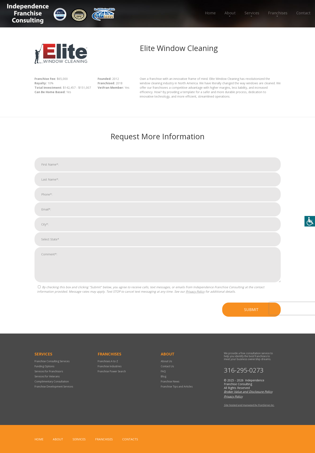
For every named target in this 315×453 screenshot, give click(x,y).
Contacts (130, 439)
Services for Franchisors (49, 371)
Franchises (277, 12)
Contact (303, 12)
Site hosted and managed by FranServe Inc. (249, 405)
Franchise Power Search (112, 371)
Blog (163, 376)
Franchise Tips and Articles (177, 386)
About (230, 12)
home (39, 439)
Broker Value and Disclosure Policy (248, 392)
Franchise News (170, 381)
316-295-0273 (243, 370)
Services (252, 12)
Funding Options (44, 366)
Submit (251, 311)
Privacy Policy (195, 293)
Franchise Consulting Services (52, 361)
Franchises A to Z (108, 361)
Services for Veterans (47, 376)
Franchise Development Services (54, 386)
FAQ (163, 371)
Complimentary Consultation (52, 381)
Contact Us (167, 366)
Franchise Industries (109, 366)
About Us (166, 361)
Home (210, 12)
